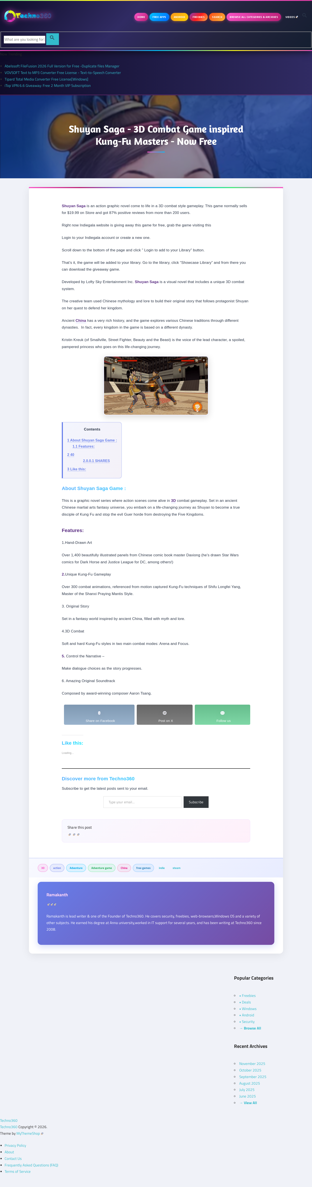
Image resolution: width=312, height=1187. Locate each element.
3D (42, 868)
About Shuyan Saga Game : (92, 440)
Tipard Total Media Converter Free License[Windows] (46, 79)
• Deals (245, 1002)
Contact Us (13, 1158)
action (57, 868)
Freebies (199, 17)
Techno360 (9, 1120)
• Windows (248, 1009)
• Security (247, 1021)
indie (162, 868)
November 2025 (252, 1063)
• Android (246, 1015)
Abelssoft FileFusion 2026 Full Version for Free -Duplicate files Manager (62, 66)
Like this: (76, 469)
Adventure (76, 868)
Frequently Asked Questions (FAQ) (31, 1165)
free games (143, 868)
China (124, 868)
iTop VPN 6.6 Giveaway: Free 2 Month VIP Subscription (48, 85)
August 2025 (249, 1083)
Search (217, 17)
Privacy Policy (15, 1145)
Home (141, 17)
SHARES (96, 461)
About (9, 1152)
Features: (84, 446)
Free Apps (159, 17)
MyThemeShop (29, 1133)
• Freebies (247, 995)
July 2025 (247, 1089)
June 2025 (247, 1096)
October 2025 (250, 1070)
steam (177, 868)
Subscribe (196, 802)
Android (179, 17)
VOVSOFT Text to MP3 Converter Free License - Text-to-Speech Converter (63, 72)
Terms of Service (18, 1171)
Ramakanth (57, 894)
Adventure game (101, 868)
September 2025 (252, 1077)
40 (70, 455)
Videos (291, 17)
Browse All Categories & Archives (254, 17)
